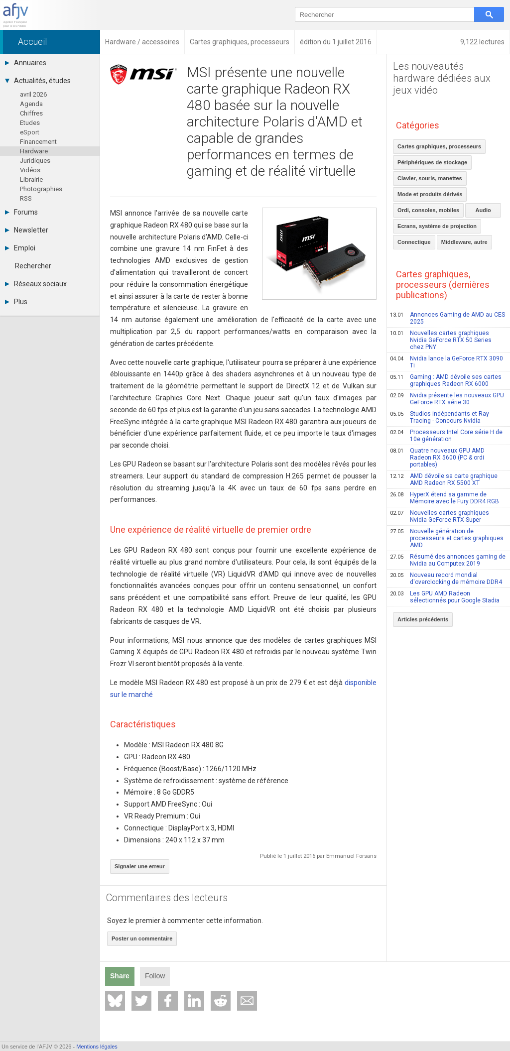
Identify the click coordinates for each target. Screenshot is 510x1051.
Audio (483, 210)
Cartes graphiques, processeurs (439, 146)
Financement (38, 141)
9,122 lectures (482, 42)
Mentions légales (97, 1047)
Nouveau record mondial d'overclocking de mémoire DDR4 (446, 578)
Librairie (31, 179)
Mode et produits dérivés (429, 194)
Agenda (31, 104)
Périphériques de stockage (432, 162)
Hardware (34, 151)
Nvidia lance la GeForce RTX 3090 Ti (446, 362)
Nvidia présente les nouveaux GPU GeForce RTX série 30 (447, 399)
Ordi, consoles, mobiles (428, 210)
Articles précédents (422, 619)
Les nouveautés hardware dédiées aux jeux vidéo (442, 78)
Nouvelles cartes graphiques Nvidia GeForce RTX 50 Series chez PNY (441, 340)
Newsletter (26, 230)
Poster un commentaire (142, 938)
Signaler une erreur (140, 866)
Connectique (414, 242)
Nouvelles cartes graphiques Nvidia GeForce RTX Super (439, 516)
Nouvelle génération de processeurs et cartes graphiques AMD (447, 538)
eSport (29, 132)
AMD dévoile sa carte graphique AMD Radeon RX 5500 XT (444, 479)
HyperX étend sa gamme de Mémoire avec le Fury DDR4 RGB (444, 498)
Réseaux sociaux (36, 284)
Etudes (30, 122)
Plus (16, 302)
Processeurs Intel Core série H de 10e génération (446, 436)
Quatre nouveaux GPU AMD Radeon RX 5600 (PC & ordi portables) (437, 457)
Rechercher (33, 266)
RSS (26, 198)
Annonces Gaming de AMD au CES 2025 (447, 318)
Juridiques (35, 160)
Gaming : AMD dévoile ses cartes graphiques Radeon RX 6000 (446, 380)
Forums (21, 212)
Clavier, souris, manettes (429, 178)
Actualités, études (38, 81)
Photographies (41, 189)
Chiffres (31, 113)
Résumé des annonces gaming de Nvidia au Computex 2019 (448, 560)
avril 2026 (33, 94)
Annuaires (25, 63)
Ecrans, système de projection (437, 226)
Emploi (20, 248)
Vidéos (30, 170)
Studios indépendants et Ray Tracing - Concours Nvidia (439, 417)
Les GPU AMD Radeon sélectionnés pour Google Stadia (445, 597)
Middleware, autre (464, 242)
